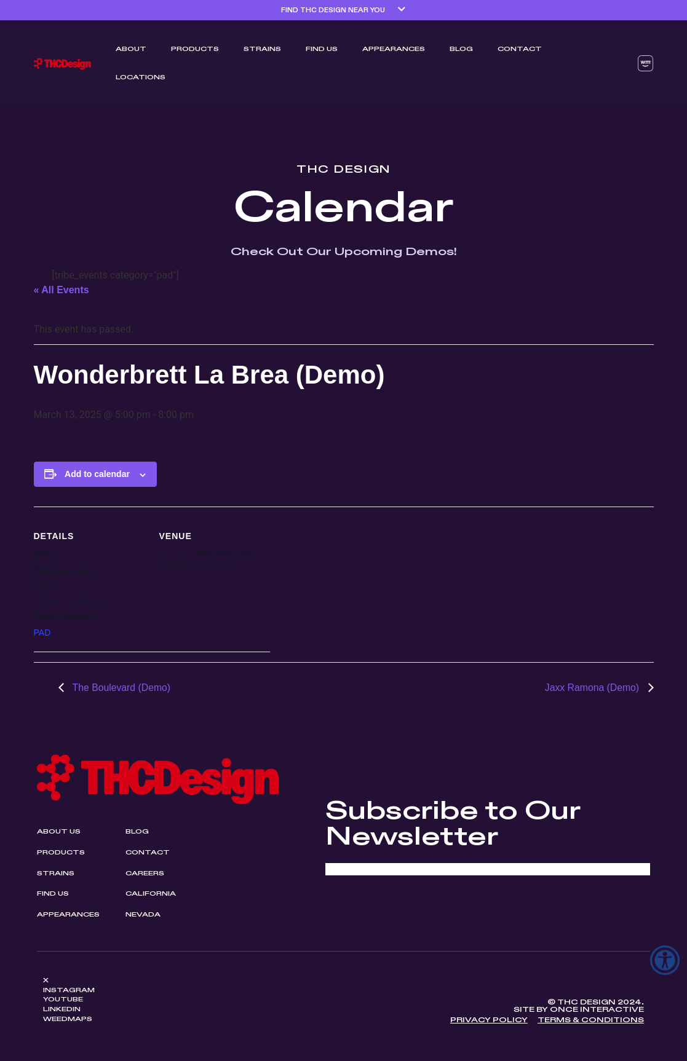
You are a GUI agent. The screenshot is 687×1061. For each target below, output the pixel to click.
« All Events (61, 290)
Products (195, 49)
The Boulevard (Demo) (121, 687)
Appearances (393, 49)
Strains (262, 49)
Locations (140, 77)
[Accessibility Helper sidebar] (665, 960)
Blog (461, 49)
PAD (42, 632)
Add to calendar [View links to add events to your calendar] (97, 474)
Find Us (322, 49)
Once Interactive (597, 1010)
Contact (520, 49)
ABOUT (131, 49)
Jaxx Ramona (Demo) (592, 687)
